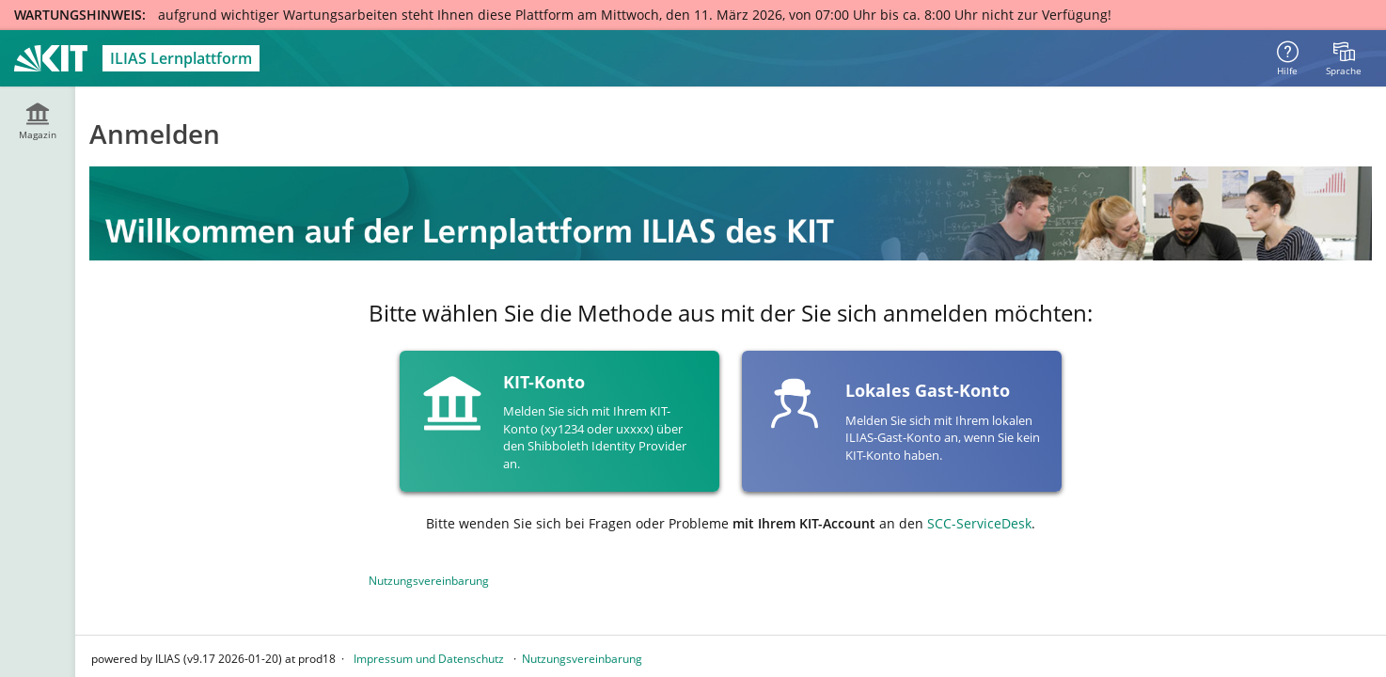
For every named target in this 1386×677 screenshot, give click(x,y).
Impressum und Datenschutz (429, 659)
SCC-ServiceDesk (979, 523)
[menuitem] (1343, 58)
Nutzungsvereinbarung (429, 581)
